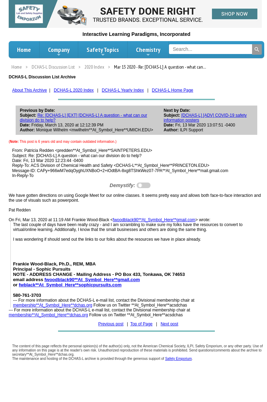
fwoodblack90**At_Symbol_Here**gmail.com (154, 219)
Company (59, 51)
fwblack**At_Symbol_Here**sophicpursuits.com (70, 284)
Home (24, 50)
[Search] (257, 49)
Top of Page (141, 324)
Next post (169, 324)
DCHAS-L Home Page (172, 90)
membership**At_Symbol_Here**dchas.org (52, 305)
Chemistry (148, 51)
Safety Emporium (178, 359)
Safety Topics (103, 51)
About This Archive (29, 90)
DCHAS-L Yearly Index (123, 90)
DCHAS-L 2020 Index (74, 90)
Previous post (110, 324)
